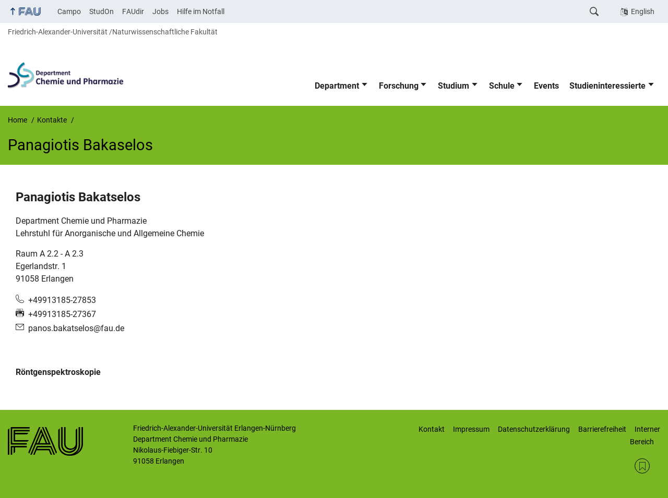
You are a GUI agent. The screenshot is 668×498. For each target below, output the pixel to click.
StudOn (101, 11)
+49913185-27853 (62, 300)
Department (337, 86)
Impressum (471, 429)
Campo (69, 11)
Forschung (399, 86)
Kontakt (432, 429)
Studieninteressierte (607, 86)
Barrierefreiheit (602, 429)
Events (546, 86)
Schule (502, 86)
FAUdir (133, 11)
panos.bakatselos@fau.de (76, 328)
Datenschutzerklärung (534, 429)
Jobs (160, 11)
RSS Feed (642, 465)
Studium (453, 86)
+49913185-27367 (62, 314)
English (642, 11)
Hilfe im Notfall (200, 11)
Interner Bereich (645, 435)
